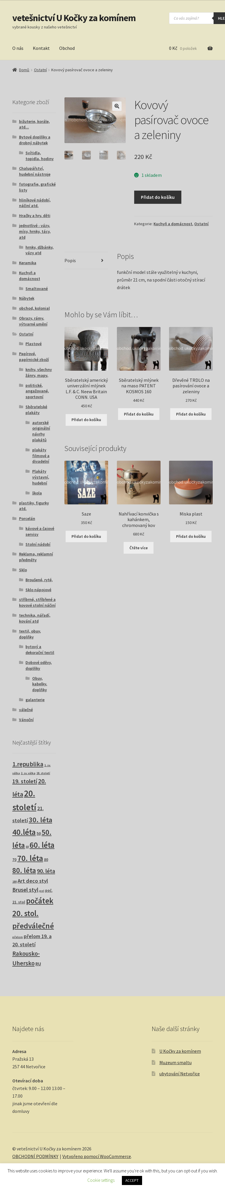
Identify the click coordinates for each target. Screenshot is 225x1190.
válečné (26, 709)
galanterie (35, 699)
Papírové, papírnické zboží (34, 356)
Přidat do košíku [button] (86, 419)
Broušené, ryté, (39, 579)
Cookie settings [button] (101, 1180)
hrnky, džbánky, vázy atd (39, 250)
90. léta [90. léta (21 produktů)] (46, 870)
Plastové (33, 343)
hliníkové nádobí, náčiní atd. (35, 202)
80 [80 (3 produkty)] (46, 859)
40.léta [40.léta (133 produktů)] (24, 832)
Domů (24, 69)
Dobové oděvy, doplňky (38, 665)
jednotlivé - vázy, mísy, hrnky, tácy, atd (35, 231)
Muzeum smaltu (175, 1062)
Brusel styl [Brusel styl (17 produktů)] (25, 889)
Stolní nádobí (37, 544)
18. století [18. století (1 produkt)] (43, 773)
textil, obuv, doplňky (30, 634)
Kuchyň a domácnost (173, 223)
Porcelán (27, 518)
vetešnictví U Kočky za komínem (74, 18)
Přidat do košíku (158, 197)
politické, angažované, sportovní (37, 391)
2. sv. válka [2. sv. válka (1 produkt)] (28, 773)
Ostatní (40, 69)
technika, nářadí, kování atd (34, 618)
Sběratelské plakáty (36, 409)
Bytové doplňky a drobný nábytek (34, 139)
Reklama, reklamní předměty (36, 556)
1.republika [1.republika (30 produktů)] (27, 764)
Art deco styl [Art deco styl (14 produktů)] (33, 880)
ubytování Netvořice (179, 1074)
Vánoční (26, 719)
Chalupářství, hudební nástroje (34, 171)
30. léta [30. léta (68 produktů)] (40, 819)
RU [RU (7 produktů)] (38, 964)
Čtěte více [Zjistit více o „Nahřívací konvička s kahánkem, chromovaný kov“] (138, 547)
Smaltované (36, 288)
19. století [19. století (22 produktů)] (24, 781)
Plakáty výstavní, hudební (40, 477)
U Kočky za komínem (180, 1051)
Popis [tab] (70, 260)
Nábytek (26, 298)
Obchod (67, 48)
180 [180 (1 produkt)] (14, 882)
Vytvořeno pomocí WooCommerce (96, 1156)
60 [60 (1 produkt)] (27, 847)
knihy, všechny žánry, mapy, (38, 372)
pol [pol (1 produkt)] (41, 891)
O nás (17, 48)
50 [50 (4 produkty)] (39, 833)
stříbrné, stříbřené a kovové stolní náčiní (37, 602)
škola (37, 493)
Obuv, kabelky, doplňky (39, 684)
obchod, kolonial (34, 308)
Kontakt (41, 48)
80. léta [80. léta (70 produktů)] (24, 870)
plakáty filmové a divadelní (41, 455)
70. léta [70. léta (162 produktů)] (30, 858)
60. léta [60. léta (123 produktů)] (42, 845)
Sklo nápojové (38, 589)
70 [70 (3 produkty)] (14, 859)
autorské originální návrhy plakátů (41, 431)
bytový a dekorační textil (39, 649)
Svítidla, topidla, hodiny (39, 155)
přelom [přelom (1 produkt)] (17, 937)
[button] (117, 106)
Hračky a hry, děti (34, 215)
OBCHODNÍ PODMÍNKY (35, 1156)
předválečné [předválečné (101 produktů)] (33, 925)
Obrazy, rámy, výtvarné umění (33, 321)
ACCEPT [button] (132, 1180)
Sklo (23, 569)
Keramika (27, 262)
